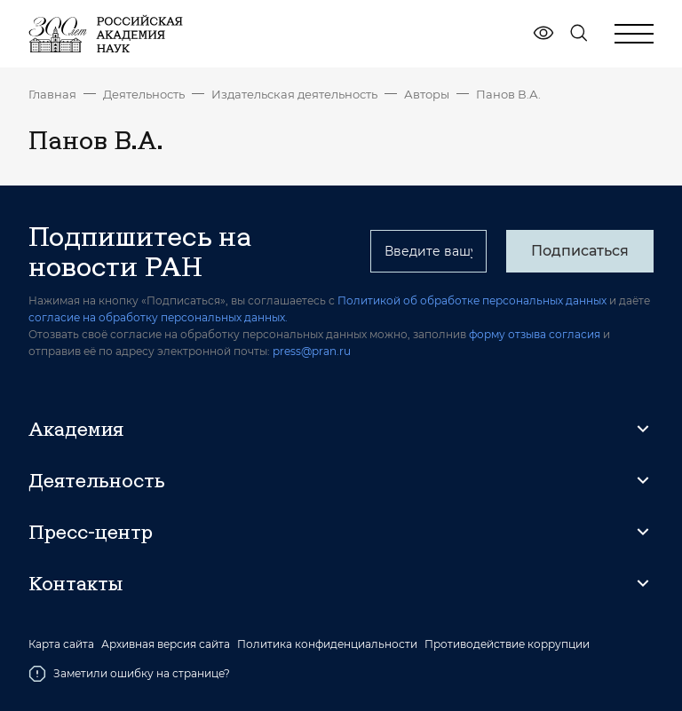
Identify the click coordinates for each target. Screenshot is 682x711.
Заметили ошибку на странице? (129, 674)
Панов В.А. (508, 94)
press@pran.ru (312, 351)
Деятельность (144, 94)
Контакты (75, 583)
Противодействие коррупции (507, 644)
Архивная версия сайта (165, 644)
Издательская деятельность (294, 94)
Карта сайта (61, 644)
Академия (75, 428)
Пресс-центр (90, 531)
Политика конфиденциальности (327, 644)
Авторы (426, 94)
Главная (52, 94)
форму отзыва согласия (534, 334)
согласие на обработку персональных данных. (158, 317)
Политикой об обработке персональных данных (472, 300)
